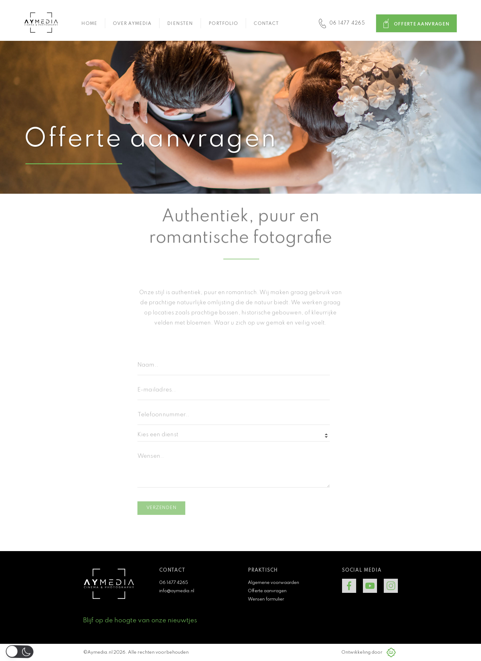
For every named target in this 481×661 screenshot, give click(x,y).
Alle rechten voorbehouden (158, 652)
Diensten (180, 23)
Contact (266, 23)
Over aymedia (132, 23)
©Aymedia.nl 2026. (105, 652)
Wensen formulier (266, 599)
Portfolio (223, 23)
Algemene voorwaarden (273, 583)
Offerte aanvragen (267, 591)
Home (89, 23)
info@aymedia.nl (176, 591)
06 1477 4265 (173, 583)
